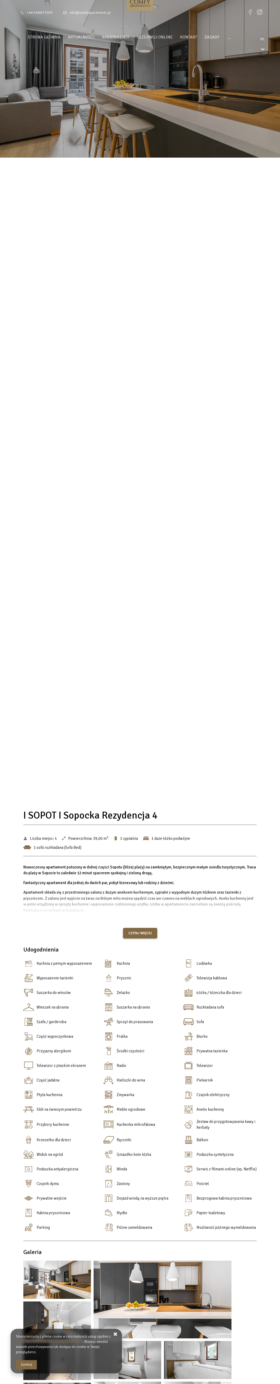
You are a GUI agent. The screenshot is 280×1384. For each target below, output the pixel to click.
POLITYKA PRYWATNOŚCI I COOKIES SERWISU (49, 1342)
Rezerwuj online (150, 37)
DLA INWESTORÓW (239, 37)
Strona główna (40, 37)
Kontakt (184, 37)
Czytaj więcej (140, 933)
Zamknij (26, 1365)
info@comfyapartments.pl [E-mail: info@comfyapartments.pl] (90, 12)
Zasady (207, 37)
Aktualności (77, 37)
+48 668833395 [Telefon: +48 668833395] (40, 12)
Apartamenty (111, 37)
